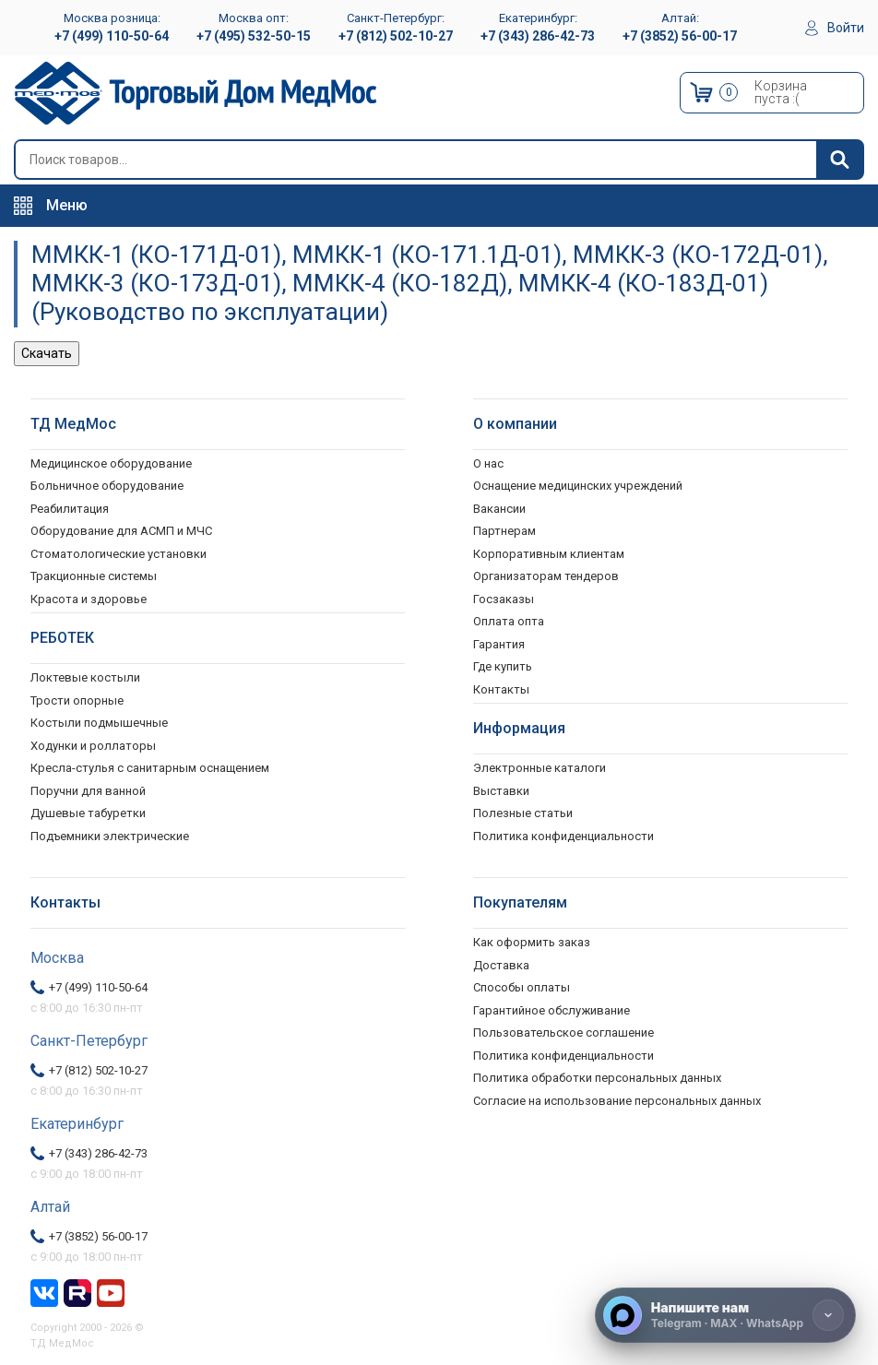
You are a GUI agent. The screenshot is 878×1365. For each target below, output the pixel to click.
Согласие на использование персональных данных (617, 1101)
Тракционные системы (93, 576)
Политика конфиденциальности (563, 1055)
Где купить (502, 666)
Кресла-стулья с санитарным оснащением (149, 768)
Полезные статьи (523, 813)
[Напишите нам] (725, 1315)
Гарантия (499, 644)
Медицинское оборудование (111, 463)
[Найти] (839, 159)
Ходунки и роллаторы (93, 746)
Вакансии (499, 509)
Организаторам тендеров (546, 576)
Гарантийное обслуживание (551, 1010)
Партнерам (504, 531)
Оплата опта (508, 621)
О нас (488, 463)
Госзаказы (503, 599)
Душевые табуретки (88, 813)
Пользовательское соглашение (563, 1032)
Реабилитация (69, 509)
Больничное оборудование (107, 486)
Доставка (501, 965)
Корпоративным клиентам (548, 554)
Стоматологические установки (118, 554)
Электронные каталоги (539, 768)
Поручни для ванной (88, 791)
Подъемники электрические (109, 836)
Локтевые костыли (85, 677)
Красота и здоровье (88, 599)
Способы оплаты (521, 987)
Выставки (501, 791)
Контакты (501, 689)
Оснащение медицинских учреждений (577, 486)
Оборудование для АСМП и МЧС (121, 531)
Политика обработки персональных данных (597, 1078)
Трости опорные (77, 700)
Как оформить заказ (531, 942)
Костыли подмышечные (99, 723)
